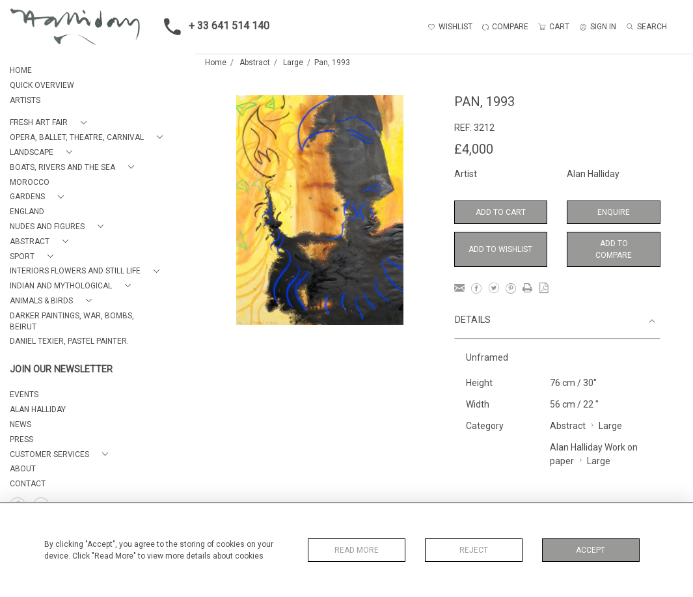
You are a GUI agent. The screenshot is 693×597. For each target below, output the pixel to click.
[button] (51, 122)
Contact (28, 483)
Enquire (613, 212)
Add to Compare (613, 249)
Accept (590, 550)
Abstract (254, 62)
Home (215, 62)
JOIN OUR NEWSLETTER (61, 369)
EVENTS (24, 394)
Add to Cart (501, 212)
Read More (356, 550)
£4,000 (473, 149)
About (23, 468)
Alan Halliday (593, 174)
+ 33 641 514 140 (212, 26)
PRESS (21, 439)
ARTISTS (25, 100)
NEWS (20, 424)
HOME (21, 70)
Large (293, 62)
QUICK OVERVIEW (42, 85)
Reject (473, 550)
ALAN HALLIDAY (38, 409)
